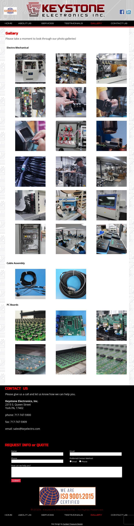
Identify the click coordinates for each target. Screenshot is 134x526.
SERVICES (47, 23)
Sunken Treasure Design (73, 524)
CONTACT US (119, 23)
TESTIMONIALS (73, 23)
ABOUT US (24, 23)
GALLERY (96, 23)
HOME (8, 23)
